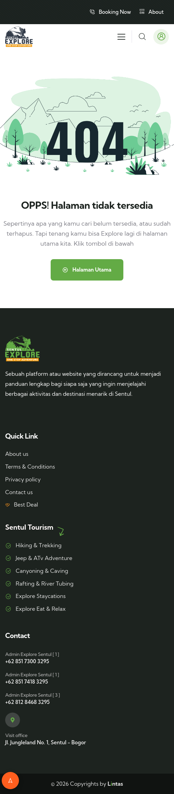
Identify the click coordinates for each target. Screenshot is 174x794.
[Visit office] (12, 720)
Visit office (16, 735)
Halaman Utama (87, 269)
